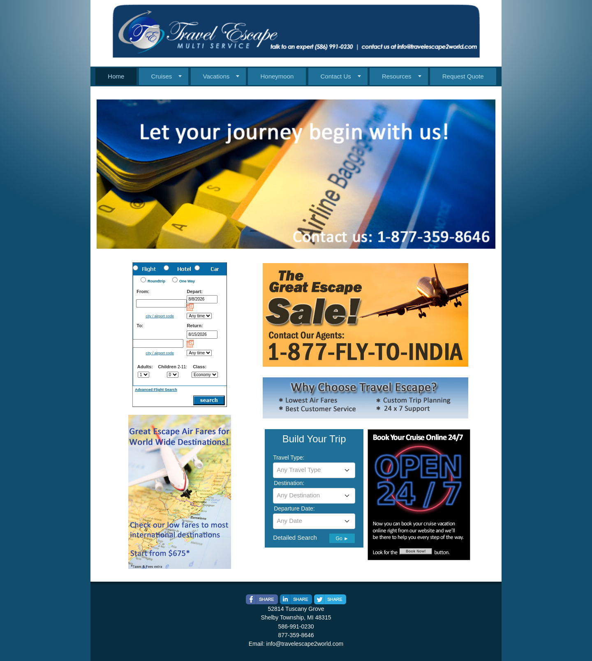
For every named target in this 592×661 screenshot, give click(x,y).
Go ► (342, 538)
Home (116, 76)
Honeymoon (277, 76)
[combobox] (314, 470)
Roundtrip (156, 281)
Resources (397, 76)
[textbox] (314, 470)
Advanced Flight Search (156, 390)
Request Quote (463, 76)
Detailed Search (295, 537)
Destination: (289, 483)
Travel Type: (288, 457)
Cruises (161, 76)
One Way (187, 281)
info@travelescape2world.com (305, 643)
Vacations (216, 76)
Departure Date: (294, 508)
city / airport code (160, 316)
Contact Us (336, 76)
